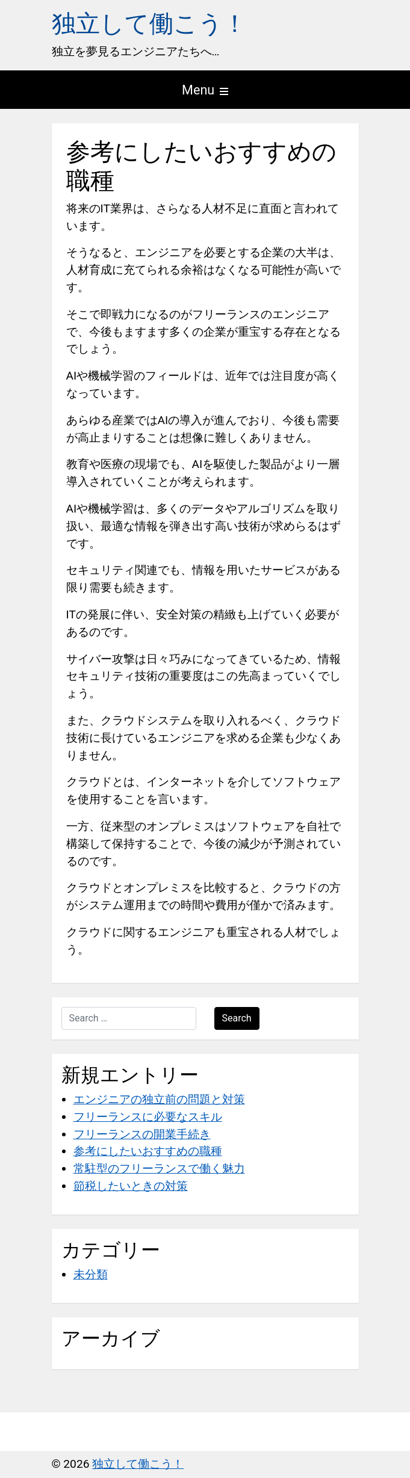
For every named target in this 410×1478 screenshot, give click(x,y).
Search (237, 1018)
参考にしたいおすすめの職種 (147, 1151)
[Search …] (128, 1018)
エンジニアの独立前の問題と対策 (159, 1099)
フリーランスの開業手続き (142, 1134)
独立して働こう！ (149, 24)
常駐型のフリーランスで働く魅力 (159, 1168)
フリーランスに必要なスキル (147, 1117)
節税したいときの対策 (130, 1186)
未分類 (90, 1274)
